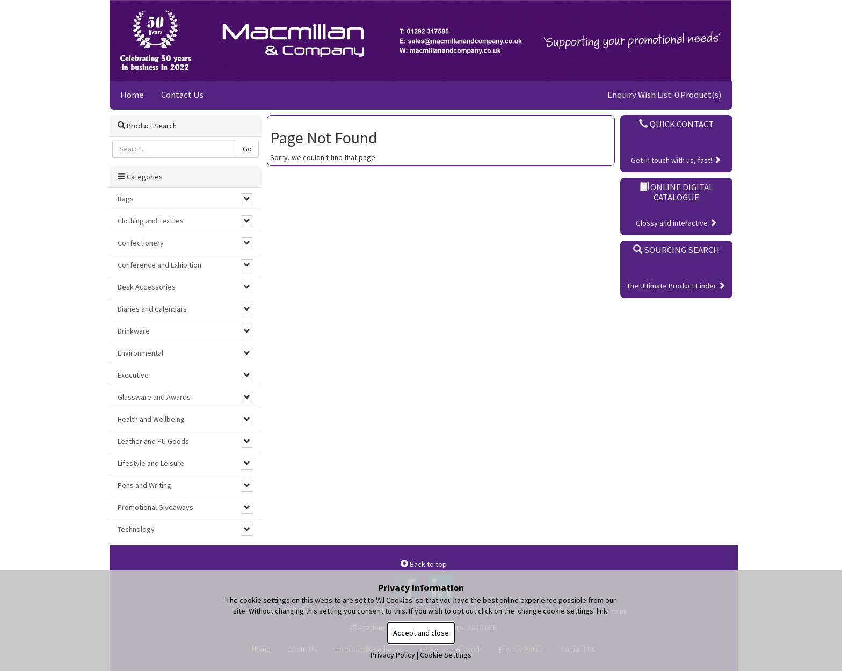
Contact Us (182, 94)
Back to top (424, 564)
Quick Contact (676, 124)
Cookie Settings (445, 655)
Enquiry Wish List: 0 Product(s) (664, 94)
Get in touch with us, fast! (676, 160)
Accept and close (421, 633)
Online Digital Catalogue (676, 192)
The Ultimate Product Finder (676, 286)
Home (132, 94)
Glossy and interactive (676, 223)
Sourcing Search (676, 250)
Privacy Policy (393, 655)
